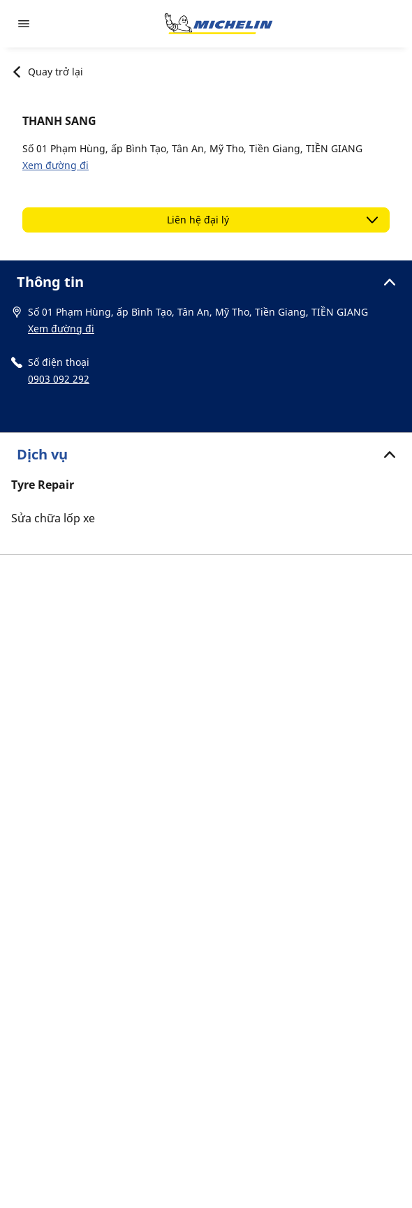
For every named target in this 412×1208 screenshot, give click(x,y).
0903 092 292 (58, 378)
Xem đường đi (55, 165)
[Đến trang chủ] (218, 23)
